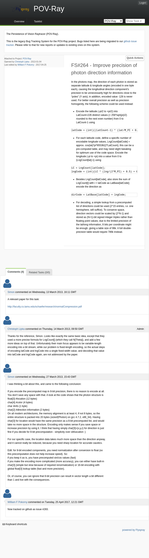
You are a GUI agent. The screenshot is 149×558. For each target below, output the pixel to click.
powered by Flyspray (133, 530)
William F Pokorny (26, 65)
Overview (19, 21)
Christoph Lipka (22, 62)
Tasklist (38, 21)
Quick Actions (135, 57)
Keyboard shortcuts (14, 524)
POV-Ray (27, 59)
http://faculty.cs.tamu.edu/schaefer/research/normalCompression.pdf (45, 306)
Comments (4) (16, 271)
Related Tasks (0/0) (39, 272)
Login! (142, 2)
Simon (11, 292)
